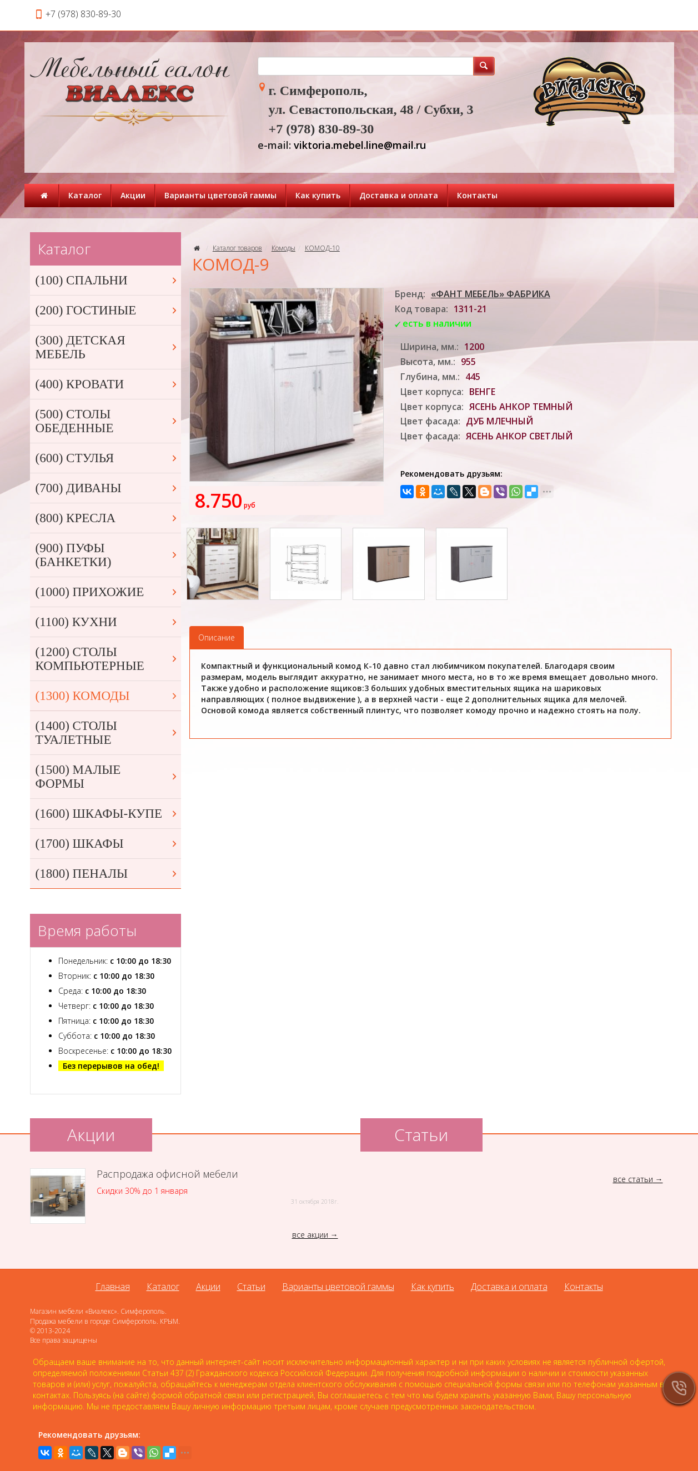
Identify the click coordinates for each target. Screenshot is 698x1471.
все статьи (633, 1179)
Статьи (251, 1286)
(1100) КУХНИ (107, 622)
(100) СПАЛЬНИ (107, 280)
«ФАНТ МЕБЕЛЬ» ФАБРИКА (490, 294)
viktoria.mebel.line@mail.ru (360, 145)
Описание (216, 637)
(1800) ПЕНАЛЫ (107, 873)
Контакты (477, 195)
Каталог (85, 195)
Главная (113, 1286)
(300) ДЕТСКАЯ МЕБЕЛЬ (107, 347)
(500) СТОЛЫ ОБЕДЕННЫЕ (107, 421)
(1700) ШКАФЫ (107, 843)
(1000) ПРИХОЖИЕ (107, 592)
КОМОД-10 (322, 248)
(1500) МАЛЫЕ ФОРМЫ (107, 776)
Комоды (283, 248)
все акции (310, 1234)
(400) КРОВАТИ (107, 384)
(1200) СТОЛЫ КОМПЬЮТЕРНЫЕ (107, 659)
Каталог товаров (237, 248)
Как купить (317, 195)
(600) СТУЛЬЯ (107, 458)
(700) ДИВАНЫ (107, 488)
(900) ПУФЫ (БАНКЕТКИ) (107, 555)
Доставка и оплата (398, 195)
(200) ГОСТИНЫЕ (107, 310)
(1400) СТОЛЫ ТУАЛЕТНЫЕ (107, 732)
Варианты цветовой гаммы (220, 195)
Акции (132, 195)
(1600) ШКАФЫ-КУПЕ (107, 813)
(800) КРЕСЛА (107, 518)
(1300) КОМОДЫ (107, 696)
